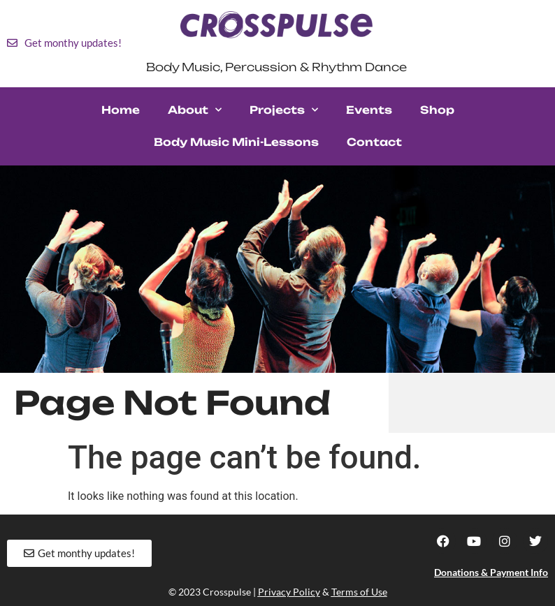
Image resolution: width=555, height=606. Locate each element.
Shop (437, 110)
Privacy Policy (289, 592)
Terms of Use (359, 592)
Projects (284, 110)
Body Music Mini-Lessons (236, 142)
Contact (374, 142)
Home (120, 110)
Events (369, 110)
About (195, 110)
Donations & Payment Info (491, 572)
